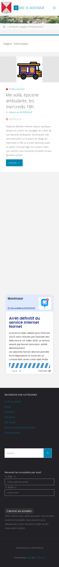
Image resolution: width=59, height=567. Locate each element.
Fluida (28, 557)
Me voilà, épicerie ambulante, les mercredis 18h (22, 101)
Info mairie (10, 422)
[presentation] (29, 502)
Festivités (10, 411)
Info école (10, 417)
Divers (8, 406)
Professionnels (17, 89)
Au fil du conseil (13, 401)
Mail (10, 476)
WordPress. (39, 557)
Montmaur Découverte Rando (20, 427)
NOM (10, 487)
